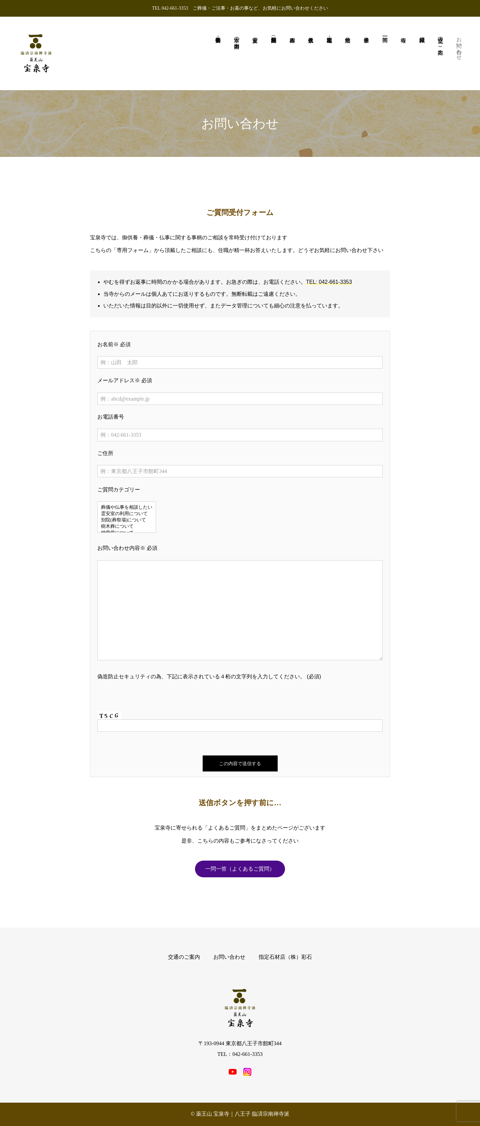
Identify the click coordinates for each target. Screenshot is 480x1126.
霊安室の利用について (126, 514)
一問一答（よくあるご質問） (240, 869)
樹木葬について (126, 526)
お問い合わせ (229, 957)
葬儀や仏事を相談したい (126, 507)
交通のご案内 (184, 957)
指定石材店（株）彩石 (285, 957)
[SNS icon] (233, 1072)
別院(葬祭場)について (126, 520)
